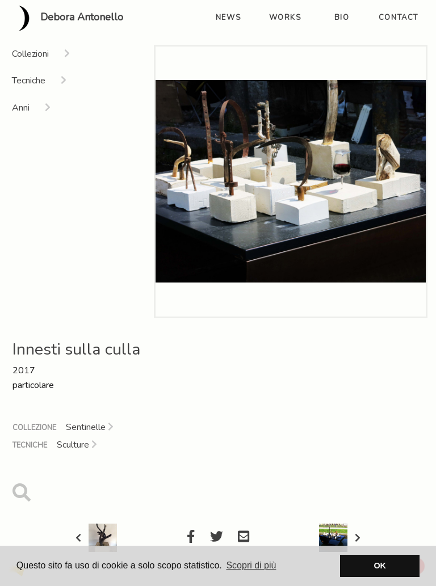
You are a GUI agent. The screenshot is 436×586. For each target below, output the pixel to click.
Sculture (77, 445)
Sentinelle (90, 427)
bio (342, 17)
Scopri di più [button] (251, 565)
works (285, 17)
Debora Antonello (66, 18)
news (228, 17)
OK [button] (380, 565)
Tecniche (29, 445)
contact (398, 17)
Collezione (34, 428)
